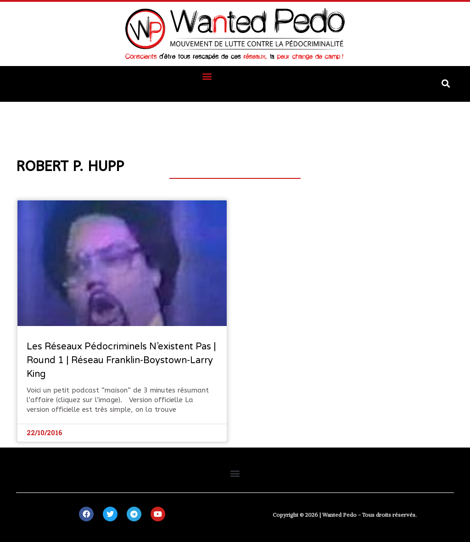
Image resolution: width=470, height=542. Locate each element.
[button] (207, 75)
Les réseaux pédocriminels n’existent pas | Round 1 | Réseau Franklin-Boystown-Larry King (121, 360)
